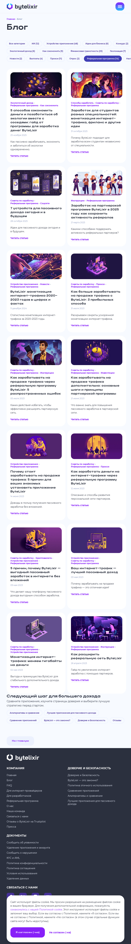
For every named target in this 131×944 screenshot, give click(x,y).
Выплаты (36, 58)
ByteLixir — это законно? (57, 720)
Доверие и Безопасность (91, 720)
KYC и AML (13, 857)
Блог (10, 780)
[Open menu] (119, 6)
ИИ (35, 43)
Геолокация (118, 51)
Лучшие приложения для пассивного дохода (71, 713)
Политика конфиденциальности (27, 863)
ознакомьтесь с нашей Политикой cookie (36, 909)
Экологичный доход (22, 51)
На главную (20, 741)
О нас (10, 806)
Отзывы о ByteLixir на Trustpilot (26, 821)
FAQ (9, 785)
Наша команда (16, 811)
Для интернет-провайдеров (24, 790)
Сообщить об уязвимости (23, 842)
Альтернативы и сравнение (24, 713)
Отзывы (117, 720)
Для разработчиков (19, 795)
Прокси (56, 58)
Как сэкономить (52, 51)
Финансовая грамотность (87, 51)
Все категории (17, 43)
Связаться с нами (17, 816)
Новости (16, 58)
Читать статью (19, 155)
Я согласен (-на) (28, 932)
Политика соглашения (21, 868)
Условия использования (22, 873)
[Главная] (22, 6)
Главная (11, 19)
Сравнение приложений (23, 720)
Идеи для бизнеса (96, 43)
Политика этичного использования (90, 785)
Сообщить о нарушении (22, 852)
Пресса (11, 826)
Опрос (74, 58)
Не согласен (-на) (60, 932)
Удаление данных (18, 878)
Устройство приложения (62, 43)
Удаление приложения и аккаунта (28, 847)
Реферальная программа (22, 800)
